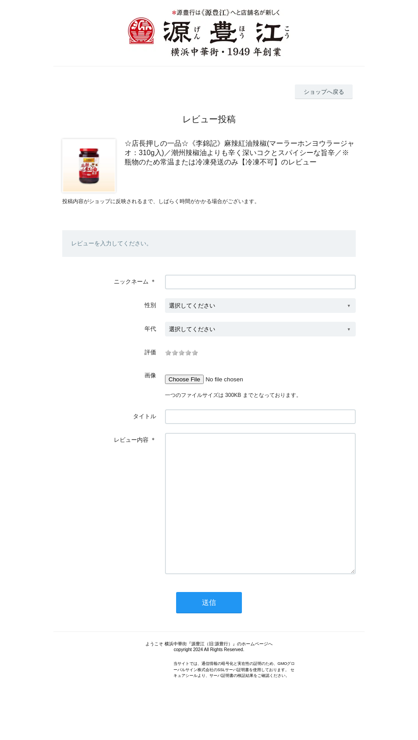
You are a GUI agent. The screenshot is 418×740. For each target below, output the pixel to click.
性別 (150, 305)
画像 (150, 375)
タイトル (144, 416)
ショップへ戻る (324, 91)
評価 (150, 352)
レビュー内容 (131, 439)
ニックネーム (131, 281)
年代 (150, 328)
